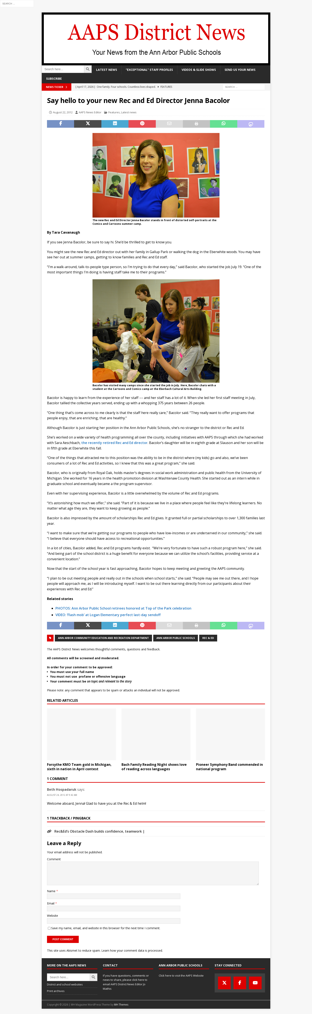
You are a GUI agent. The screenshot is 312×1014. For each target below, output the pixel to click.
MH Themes (121, 1004)
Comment (54, 859)
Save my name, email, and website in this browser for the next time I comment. (105, 928)
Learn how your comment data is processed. (132, 950)
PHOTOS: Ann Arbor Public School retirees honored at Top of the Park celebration (123, 608)
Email (51, 903)
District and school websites (65, 984)
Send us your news (240, 70)
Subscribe (54, 79)
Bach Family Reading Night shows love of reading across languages (154, 766)
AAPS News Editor (90, 112)
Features (114, 112)
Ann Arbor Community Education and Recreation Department (103, 638)
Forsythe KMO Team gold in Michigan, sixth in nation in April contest (79, 766)
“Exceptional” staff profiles (149, 70)
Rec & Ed (208, 638)
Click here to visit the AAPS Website (181, 975)
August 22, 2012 (63, 112)
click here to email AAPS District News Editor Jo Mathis (125, 984)
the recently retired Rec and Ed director (114, 442)
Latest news (106, 70)
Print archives (56, 991)
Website (52, 916)
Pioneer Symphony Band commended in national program (229, 766)
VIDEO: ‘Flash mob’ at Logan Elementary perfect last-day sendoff (108, 615)
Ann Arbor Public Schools (175, 638)
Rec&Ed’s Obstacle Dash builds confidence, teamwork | (99, 831)
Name (51, 891)
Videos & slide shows (199, 70)
